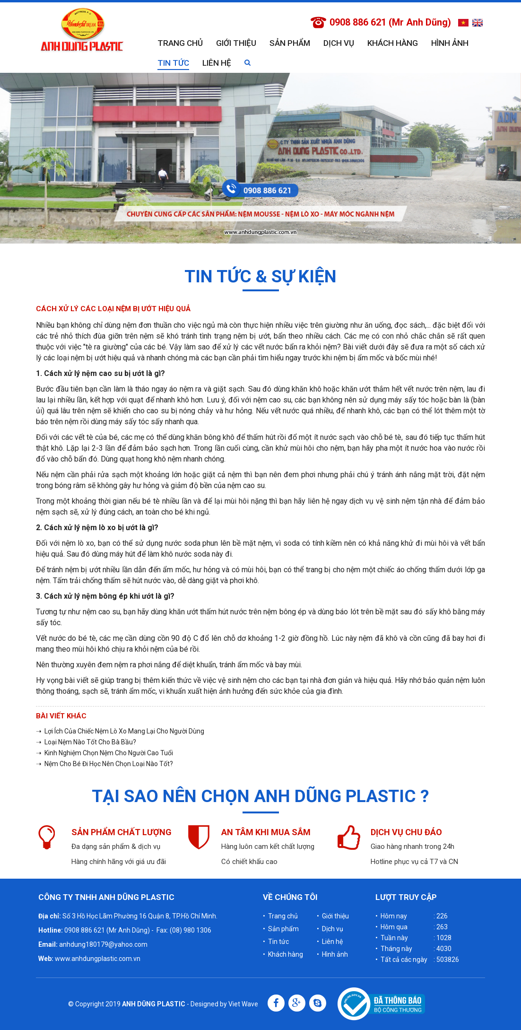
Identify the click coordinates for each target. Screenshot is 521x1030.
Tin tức (173, 63)
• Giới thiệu (333, 916)
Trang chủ (180, 43)
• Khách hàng (283, 954)
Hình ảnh (450, 43)
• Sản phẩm (281, 929)
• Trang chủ (280, 916)
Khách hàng (392, 43)
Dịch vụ (338, 43)
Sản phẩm (289, 43)
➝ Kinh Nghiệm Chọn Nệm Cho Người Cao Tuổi (104, 753)
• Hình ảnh (332, 954)
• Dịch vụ (330, 929)
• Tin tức (276, 941)
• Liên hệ (330, 941)
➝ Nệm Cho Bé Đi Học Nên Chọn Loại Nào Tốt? (104, 764)
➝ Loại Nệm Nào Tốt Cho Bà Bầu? (86, 742)
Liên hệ (216, 63)
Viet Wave (243, 1004)
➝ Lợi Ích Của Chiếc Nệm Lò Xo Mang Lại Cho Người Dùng (120, 731)
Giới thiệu (236, 43)
